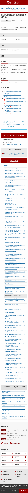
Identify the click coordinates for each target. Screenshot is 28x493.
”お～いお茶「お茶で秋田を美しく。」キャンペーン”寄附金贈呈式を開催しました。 (15, 169)
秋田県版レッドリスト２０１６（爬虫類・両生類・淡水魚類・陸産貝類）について (15, 322)
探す (15, 491)
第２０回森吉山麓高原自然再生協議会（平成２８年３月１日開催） (15, 326)
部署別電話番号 (16, 443)
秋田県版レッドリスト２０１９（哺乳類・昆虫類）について (15, 292)
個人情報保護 (6, 474)
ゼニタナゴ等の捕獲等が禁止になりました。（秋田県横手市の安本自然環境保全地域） (15, 300)
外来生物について (9, 284)
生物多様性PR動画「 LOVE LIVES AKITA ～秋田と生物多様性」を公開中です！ (15, 208)
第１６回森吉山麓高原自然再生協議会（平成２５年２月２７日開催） (15, 355)
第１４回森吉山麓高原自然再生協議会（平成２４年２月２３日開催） (15, 364)
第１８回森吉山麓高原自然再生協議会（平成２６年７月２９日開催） (15, 340)
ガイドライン (20, 471)
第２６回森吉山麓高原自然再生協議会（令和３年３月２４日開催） (15, 250)
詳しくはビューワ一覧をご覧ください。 (13, 124)
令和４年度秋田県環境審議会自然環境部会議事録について (15, 213)
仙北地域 (17, 460)
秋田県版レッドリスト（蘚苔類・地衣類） (15, 381)
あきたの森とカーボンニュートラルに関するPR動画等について (15, 222)
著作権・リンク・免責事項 (21, 475)
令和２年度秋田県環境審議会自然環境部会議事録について (15, 277)
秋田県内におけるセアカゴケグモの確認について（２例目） (15, 190)
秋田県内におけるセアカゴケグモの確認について (15, 195)
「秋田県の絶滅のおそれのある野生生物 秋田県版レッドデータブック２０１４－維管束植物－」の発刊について (15, 345)
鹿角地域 (4, 453)
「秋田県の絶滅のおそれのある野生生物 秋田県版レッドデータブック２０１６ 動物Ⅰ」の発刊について (15, 317)
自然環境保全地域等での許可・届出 (13, 378)
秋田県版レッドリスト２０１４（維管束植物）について (15, 368)
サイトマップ (6, 471)
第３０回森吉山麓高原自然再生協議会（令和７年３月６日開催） (15, 186)
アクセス (6, 443)
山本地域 (4, 457)
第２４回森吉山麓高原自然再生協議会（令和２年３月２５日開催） (15, 259)
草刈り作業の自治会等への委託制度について (15, 238)
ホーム (2, 8)
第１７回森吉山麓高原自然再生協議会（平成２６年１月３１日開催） (15, 350)
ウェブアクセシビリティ (7, 480)
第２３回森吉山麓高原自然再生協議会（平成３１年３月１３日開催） (15, 263)
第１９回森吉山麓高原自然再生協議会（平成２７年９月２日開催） (15, 335)
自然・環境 (23, 8)
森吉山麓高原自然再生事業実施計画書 (14, 173)
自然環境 (4, 9)
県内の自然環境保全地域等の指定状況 (14, 309)
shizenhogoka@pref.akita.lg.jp (14, 144)
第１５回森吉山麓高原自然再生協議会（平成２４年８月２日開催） (15, 359)
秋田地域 (17, 457)
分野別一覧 (8, 8)
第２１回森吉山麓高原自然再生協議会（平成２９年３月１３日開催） (15, 272)
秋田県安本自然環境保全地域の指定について (15, 305)
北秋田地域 (17, 453)
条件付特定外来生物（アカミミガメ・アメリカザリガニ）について (15, 204)
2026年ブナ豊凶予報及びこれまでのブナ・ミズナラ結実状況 (15, 181)
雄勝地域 (17, 464)
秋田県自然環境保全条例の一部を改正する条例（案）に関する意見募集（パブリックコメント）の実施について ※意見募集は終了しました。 (15, 232)
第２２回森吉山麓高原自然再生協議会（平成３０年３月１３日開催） (15, 268)
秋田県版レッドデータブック (11, 375)
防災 (24, 491)
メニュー (5, 491)
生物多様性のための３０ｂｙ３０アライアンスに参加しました (15, 199)
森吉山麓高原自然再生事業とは (12, 242)
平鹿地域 (4, 464)
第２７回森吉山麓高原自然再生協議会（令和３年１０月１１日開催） (15, 245)
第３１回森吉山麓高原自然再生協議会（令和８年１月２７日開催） (15, 177)
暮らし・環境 (15, 8)
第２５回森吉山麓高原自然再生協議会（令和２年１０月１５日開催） (15, 254)
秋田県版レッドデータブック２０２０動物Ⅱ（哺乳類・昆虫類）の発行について (15, 287)
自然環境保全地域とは (10, 312)
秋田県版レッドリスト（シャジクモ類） (14, 372)
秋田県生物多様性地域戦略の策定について (15, 281)
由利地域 (4, 460)
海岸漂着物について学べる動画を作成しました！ (15, 217)
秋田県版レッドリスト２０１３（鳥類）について (15, 331)
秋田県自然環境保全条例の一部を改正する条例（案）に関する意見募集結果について (15, 226)
